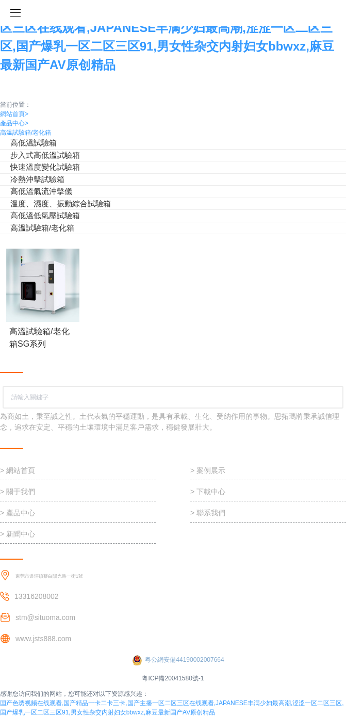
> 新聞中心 (17, 534)
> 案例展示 (207, 470)
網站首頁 (14, 114)
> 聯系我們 (207, 513)
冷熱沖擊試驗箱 (37, 179)
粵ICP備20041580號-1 (173, 678)
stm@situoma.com (45, 617)
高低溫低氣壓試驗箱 (45, 215)
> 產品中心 (17, 513)
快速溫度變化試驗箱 (45, 166)
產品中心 (14, 123)
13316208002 (36, 596)
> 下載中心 (207, 491)
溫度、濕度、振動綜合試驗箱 (60, 203)
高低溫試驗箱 (33, 142)
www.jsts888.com (43, 638)
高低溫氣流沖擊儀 (41, 191)
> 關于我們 (17, 491)
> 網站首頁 (17, 470)
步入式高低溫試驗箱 (45, 155)
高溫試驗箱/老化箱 (25, 132)
